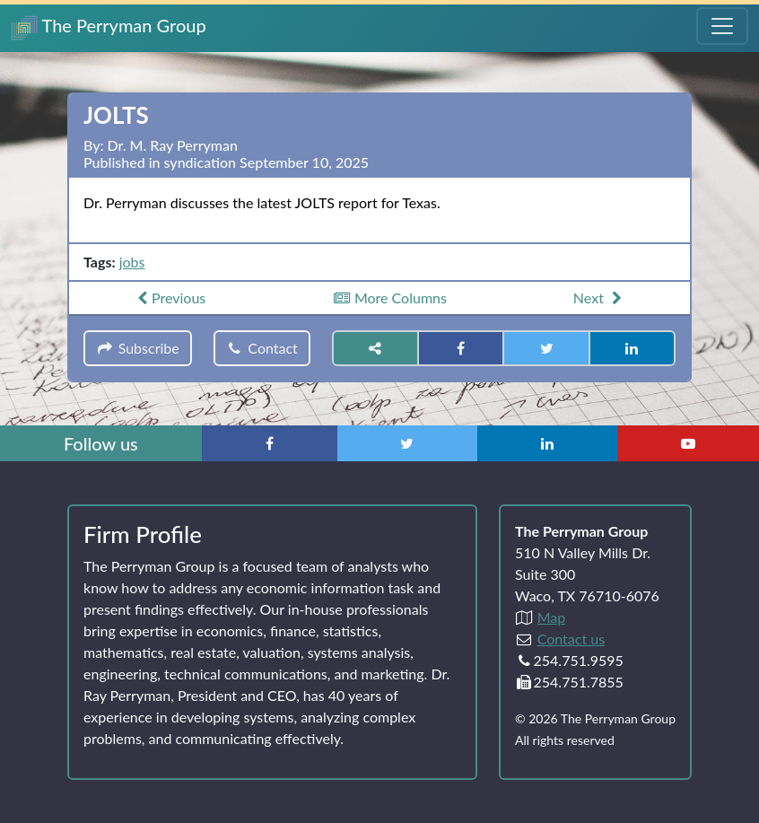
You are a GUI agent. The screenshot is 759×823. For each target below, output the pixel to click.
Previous (169, 297)
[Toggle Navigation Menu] (722, 26)
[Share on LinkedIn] (632, 348)
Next (599, 297)
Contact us (571, 638)
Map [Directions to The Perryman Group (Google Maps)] (551, 617)
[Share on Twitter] (545, 348)
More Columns (389, 297)
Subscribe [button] (137, 347)
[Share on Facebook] (460, 348)
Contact (262, 347)
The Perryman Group (108, 27)
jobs (132, 261)
